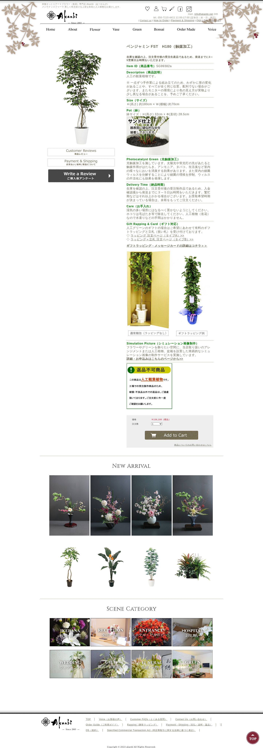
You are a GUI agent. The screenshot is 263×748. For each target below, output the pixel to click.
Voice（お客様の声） (110, 719)
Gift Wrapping (212, 20)
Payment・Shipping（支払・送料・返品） (189, 724)
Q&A (199, 20)
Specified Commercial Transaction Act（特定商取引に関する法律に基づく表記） (151, 730)
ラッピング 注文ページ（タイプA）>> (157, 235)
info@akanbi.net (204, 14)
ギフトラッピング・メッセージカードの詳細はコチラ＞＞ (167, 245)
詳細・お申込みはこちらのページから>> (155, 358)
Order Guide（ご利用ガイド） (102, 724)
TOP (88, 719)
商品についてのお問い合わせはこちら (192, 445)
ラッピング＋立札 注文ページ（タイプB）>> (162, 239)
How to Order (161, 20)
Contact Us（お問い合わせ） (191, 719)
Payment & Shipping (182, 20)
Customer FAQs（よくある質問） (148, 719)
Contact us (146, 20)
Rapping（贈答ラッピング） (142, 724)
